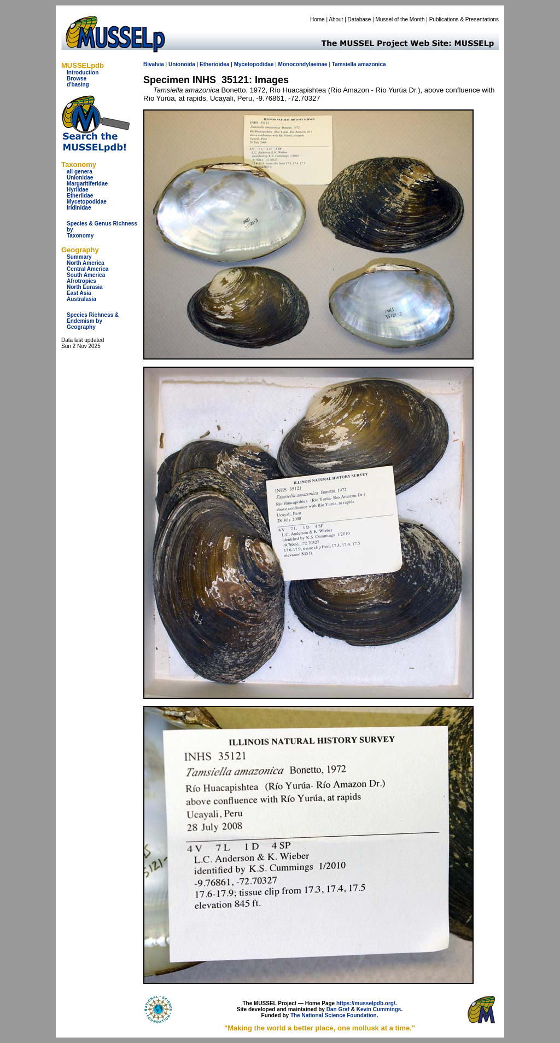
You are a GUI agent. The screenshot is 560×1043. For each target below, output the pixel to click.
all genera (79, 172)
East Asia (79, 293)
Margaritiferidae (87, 184)
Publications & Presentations (464, 19)
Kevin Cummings (379, 1009)
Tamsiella (344, 64)
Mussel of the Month (400, 19)
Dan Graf (337, 1009)
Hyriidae (77, 190)
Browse (76, 79)
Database (359, 19)
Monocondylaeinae (303, 64)
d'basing (78, 85)
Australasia (81, 299)
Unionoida (181, 64)
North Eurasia (85, 287)
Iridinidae (79, 208)
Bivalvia (153, 64)
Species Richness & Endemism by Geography (93, 321)
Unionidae (80, 178)
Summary (79, 257)
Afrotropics (81, 281)
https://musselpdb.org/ (365, 1003)
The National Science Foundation (333, 1015)
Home (317, 19)
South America (86, 275)
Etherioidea (214, 64)
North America (85, 263)
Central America (87, 269)
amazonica (372, 64)
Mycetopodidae (87, 202)
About (336, 19)
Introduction (82, 72)
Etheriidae (80, 196)
